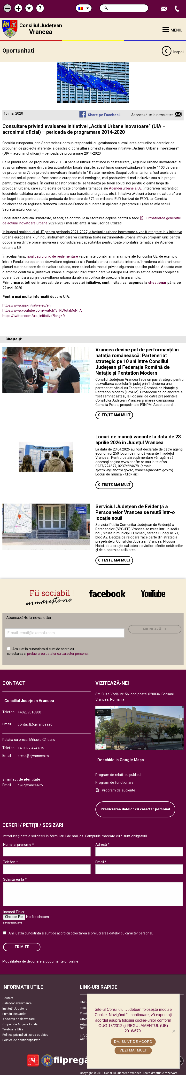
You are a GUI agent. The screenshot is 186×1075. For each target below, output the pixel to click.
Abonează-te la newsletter (152, 113)
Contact (7, 995)
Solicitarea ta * (15, 877)
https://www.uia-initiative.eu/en (26, 303)
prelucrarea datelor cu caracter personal (57, 651)
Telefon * (10, 859)
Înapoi (173, 50)
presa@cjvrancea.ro (33, 753)
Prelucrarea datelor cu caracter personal (135, 807)
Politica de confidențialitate (21, 1037)
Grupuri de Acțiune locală (20, 1022)
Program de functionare (114, 780)
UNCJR (85, 1000)
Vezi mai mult (133, 1050)
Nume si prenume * (18, 842)
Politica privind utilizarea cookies (25, 1032)
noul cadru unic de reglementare (52, 255)
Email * (101, 859)
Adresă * (102, 842)
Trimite (22, 944)
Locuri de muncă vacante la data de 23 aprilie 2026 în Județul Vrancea (138, 438)
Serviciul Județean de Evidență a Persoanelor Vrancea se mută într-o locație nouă (135, 510)
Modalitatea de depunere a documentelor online (40, 959)
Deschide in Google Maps (120, 757)
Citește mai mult (114, 413)
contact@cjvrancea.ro (35, 722)
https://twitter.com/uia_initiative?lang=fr (33, 314)
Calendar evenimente (16, 1001)
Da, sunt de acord (133, 1041)
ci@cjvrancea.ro (30, 783)
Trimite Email (164, 9)
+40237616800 (29, 710)
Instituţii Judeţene (14, 1006)
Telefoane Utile (12, 1027)
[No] (173, 1031)
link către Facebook (107, 593)
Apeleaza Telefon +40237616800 (177, 9)
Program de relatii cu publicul (118, 773)
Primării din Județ (14, 1011)
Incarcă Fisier (13, 909)
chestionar (157, 281)
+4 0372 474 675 (31, 746)
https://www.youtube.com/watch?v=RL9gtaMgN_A (42, 309)
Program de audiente (118, 788)
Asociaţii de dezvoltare (18, 1016)
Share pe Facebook (104, 113)
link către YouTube (153, 593)
